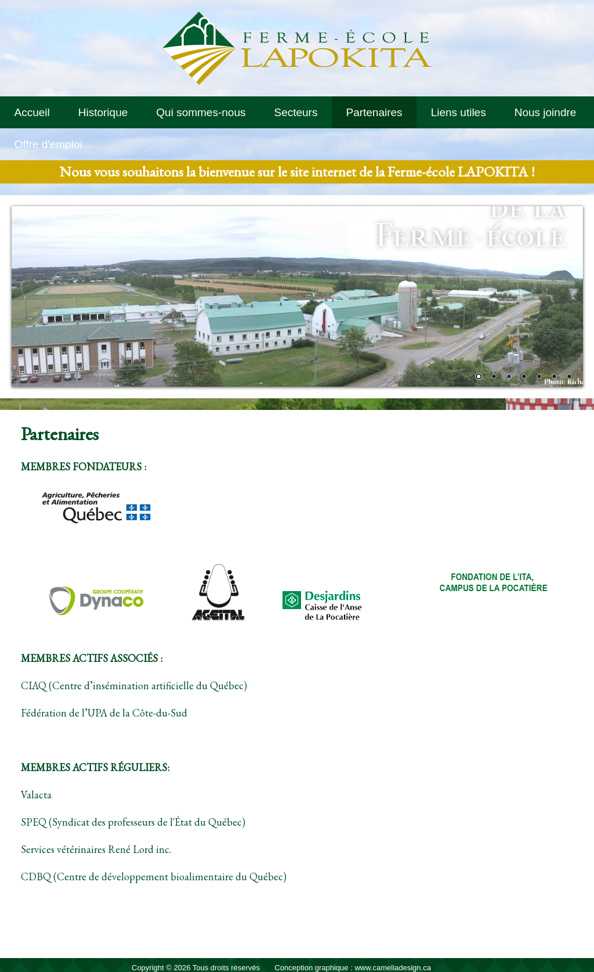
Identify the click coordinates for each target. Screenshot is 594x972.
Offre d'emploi (48, 144)
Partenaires (374, 112)
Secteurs (295, 112)
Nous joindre (546, 112)
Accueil (32, 112)
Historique (103, 112)
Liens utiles (458, 112)
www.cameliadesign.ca (392, 967)
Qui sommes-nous (200, 112)
